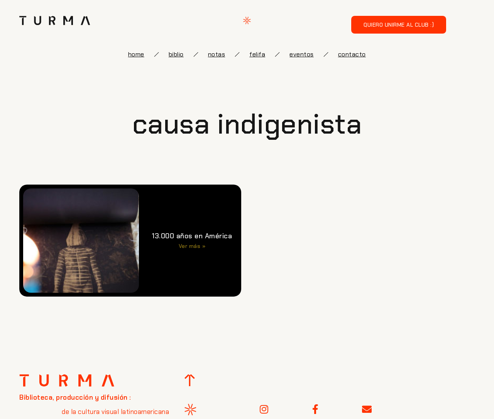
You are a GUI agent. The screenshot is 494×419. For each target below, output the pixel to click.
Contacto (352, 54)
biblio (176, 54)
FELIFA (257, 54)
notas (216, 54)
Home (136, 54)
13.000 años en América (192, 236)
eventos (301, 54)
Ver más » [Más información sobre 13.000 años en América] (192, 246)
